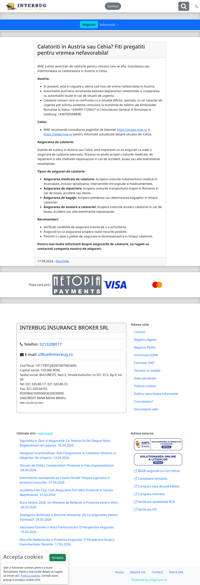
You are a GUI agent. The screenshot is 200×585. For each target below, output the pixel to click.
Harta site (176, 572)
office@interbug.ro (55, 354)
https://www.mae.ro (58, 134)
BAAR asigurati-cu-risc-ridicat (157, 471)
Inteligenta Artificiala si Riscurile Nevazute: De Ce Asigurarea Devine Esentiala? (69, 517)
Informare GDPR (146, 355)
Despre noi (138, 572)
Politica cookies (145, 386)
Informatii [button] (108, 25)
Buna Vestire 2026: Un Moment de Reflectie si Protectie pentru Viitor (69, 504)
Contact (113, 6)
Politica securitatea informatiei (156, 394)
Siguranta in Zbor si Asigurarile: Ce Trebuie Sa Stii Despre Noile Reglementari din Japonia (65, 443)
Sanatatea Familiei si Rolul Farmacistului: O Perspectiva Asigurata (67, 529)
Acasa (119, 572)
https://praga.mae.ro (132, 130)
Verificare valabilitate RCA (154, 502)
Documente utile (146, 409)
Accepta (57, 557)
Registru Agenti (145, 340)
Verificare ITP (145, 509)
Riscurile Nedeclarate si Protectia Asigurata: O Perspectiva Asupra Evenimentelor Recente (67, 541)
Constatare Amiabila (150, 478)
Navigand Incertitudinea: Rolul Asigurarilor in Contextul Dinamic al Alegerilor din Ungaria (68, 455)
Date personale (145, 378)
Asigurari (89, 24)
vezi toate (45, 433)
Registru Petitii (144, 347)
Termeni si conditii (147, 370)
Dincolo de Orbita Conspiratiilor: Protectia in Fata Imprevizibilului (67, 467)
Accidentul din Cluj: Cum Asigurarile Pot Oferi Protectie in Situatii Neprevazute (66, 492)
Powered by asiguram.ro (149, 580)
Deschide (62, 261)
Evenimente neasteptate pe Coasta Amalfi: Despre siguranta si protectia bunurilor (65, 480)
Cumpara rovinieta (149, 494)
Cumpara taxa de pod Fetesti (157, 486)
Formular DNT (144, 363)
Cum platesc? (143, 401)
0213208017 (51, 344)
